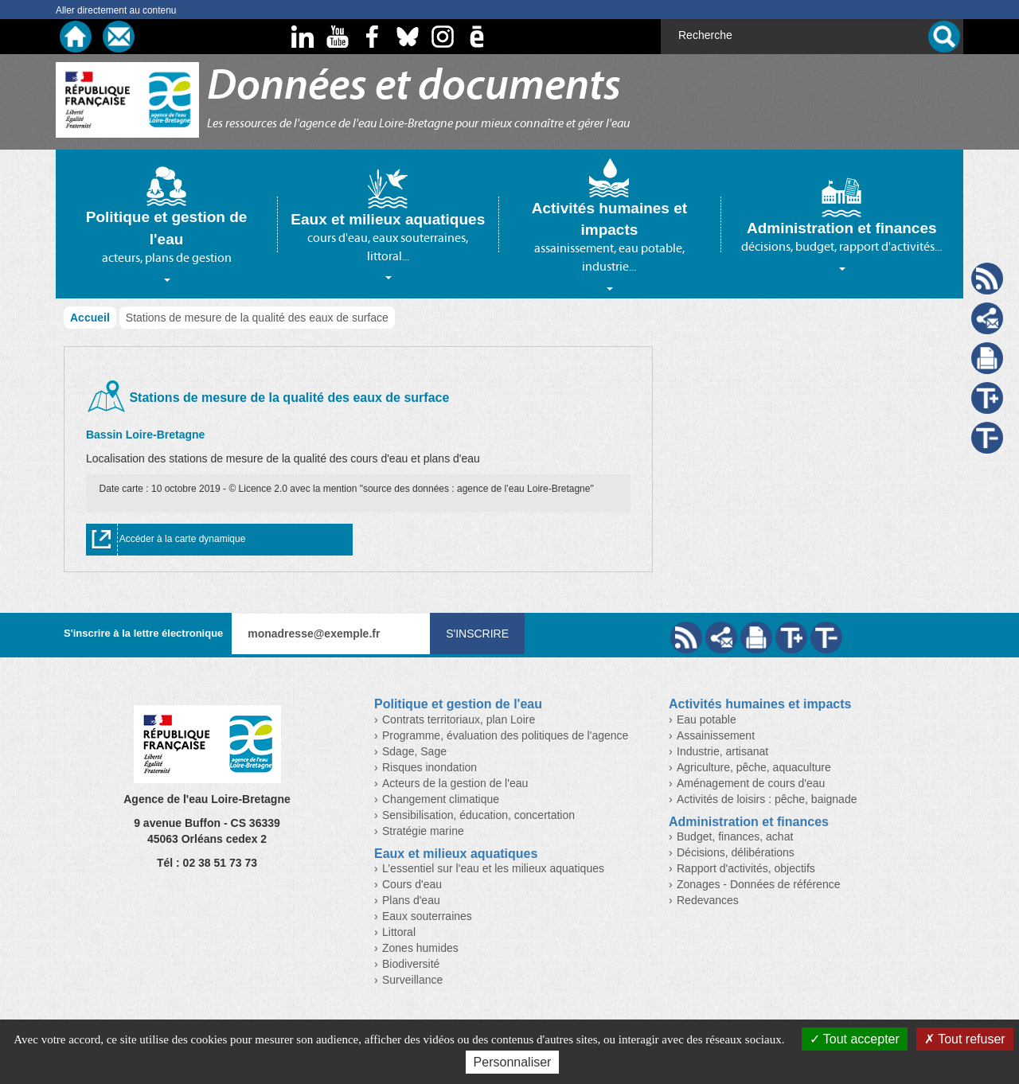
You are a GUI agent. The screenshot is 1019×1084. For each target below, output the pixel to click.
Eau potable (706, 719)
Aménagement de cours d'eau (751, 783)
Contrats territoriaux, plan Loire (458, 719)
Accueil (90, 317)
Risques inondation (429, 767)
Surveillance (412, 979)
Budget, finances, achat (735, 836)
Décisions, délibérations (736, 852)
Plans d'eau (411, 900)
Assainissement (716, 735)
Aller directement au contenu (116, 10)
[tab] (166, 223)
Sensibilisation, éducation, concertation (478, 815)
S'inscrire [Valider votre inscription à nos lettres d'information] (477, 633)
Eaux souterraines (427, 916)
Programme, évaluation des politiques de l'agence (505, 735)
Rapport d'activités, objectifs (746, 868)
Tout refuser (964, 1039)
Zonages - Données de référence (758, 884)
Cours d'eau (412, 884)
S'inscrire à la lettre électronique (143, 633)
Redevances (708, 900)
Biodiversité (410, 963)
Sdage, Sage (414, 751)
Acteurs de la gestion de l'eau (455, 783)
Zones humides (420, 948)
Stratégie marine (423, 831)
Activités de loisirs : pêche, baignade (767, 799)
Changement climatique (440, 799)
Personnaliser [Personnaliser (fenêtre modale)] (513, 1062)
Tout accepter (855, 1039)
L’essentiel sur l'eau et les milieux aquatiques (493, 868)
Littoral (399, 932)
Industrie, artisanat (722, 751)
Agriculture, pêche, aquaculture (754, 767)
